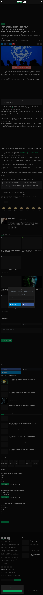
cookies (10, 587)
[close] (22, 586)
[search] (41, 2)
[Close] (34, 288)
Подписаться (21, 300)
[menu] (1, 2)
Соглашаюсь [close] (12, 590)
